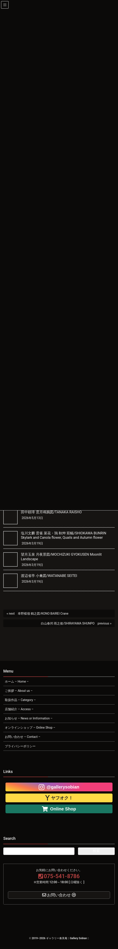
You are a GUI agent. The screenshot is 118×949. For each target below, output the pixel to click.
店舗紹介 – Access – (19, 709)
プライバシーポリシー (20, 746)
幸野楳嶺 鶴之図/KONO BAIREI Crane (43, 613)
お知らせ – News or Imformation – (29, 718)
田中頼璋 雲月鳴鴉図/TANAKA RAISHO (51, 512)
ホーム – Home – (17, 681)
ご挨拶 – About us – (19, 690)
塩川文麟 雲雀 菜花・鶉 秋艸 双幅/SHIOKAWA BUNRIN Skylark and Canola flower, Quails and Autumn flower (63, 535)
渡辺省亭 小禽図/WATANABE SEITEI (49, 576)
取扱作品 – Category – (20, 700)
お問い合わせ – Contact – (22, 737)
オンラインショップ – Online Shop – (30, 727)
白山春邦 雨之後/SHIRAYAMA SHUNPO (67, 623)
